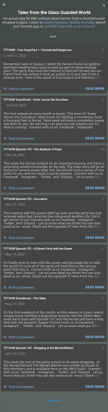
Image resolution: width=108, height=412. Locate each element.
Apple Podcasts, (56, 22)
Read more (95, 89)
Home (10, 36)
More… (97, 36)
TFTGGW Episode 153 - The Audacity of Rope (32, 150)
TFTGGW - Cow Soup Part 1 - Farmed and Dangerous (37, 50)
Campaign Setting (77, 36)
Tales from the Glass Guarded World (54, 12)
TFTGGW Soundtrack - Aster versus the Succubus (35, 100)
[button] (103, 51)
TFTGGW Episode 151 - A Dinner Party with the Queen (37, 249)
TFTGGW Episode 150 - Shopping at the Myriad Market (38, 348)
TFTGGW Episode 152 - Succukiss (25, 199)
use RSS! (50, 26)
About (37, 36)
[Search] (104, 5)
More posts (54, 401)
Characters (54, 36)
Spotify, (74, 22)
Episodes (24, 36)
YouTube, (88, 22)
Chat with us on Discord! (76, 26)
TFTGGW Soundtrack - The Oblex (24, 299)
